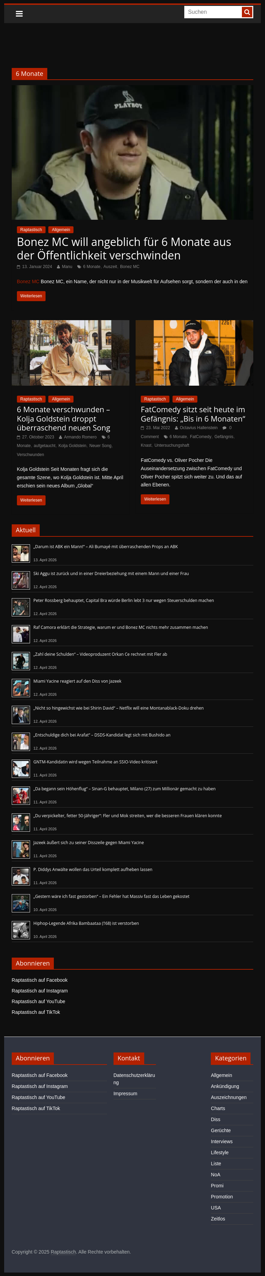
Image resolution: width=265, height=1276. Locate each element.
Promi (217, 1185)
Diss (215, 1119)
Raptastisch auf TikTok (36, 1012)
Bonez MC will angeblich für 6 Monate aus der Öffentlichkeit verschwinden (124, 248)
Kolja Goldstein (72, 445)
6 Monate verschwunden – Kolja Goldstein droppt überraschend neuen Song (63, 418)
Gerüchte (221, 1130)
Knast (146, 445)
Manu (67, 266)
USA (216, 1207)
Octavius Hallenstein (198, 427)
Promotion (222, 1196)
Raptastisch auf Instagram (40, 990)
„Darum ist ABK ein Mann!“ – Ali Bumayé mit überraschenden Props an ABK (105, 547)
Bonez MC (129, 266)
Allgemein (61, 229)
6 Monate (91, 266)
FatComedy (201, 436)
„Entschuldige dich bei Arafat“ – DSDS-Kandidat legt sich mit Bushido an (101, 735)
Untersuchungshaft (172, 445)
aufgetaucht (45, 445)
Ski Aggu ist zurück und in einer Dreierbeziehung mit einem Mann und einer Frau (111, 573)
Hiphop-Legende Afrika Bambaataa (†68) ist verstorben (86, 923)
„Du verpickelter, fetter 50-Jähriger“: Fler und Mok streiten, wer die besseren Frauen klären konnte (127, 816)
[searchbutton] (247, 12)
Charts (218, 1108)
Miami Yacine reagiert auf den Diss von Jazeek (77, 681)
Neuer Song (100, 445)
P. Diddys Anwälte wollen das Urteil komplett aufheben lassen (93, 869)
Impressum (125, 1093)
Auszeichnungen (229, 1097)
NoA (215, 1174)
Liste (216, 1163)
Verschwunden (30, 454)
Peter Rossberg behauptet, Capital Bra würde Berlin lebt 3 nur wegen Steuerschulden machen (123, 600)
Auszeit (110, 266)
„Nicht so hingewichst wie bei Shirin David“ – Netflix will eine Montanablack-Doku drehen (118, 708)
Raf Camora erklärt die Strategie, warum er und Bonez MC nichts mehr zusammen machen (120, 627)
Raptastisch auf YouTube (38, 1001)
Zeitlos (218, 1218)
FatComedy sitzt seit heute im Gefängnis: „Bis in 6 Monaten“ (193, 413)
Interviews (222, 1141)
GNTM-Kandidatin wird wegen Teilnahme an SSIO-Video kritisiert (95, 762)
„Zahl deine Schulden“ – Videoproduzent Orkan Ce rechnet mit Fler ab (100, 654)
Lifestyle (219, 1152)
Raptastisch (31, 229)
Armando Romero (80, 437)
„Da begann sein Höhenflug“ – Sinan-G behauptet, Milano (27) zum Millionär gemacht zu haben (124, 789)
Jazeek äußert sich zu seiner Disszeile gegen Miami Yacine (88, 842)
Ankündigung (225, 1086)
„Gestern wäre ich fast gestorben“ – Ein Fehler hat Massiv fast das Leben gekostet (111, 896)
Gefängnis (223, 436)
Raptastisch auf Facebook (40, 980)
